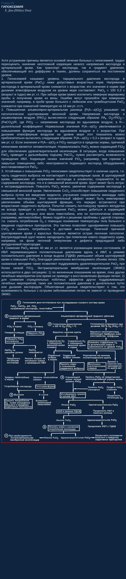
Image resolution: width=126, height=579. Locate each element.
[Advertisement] (41, 35)
